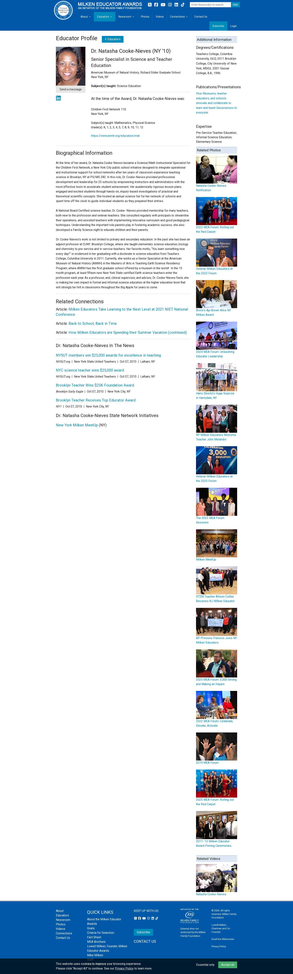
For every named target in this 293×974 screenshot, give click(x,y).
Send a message (71, 89)
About (84, 16)
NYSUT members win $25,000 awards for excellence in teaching (108, 355)
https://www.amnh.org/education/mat (115, 136)
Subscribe (218, 26)
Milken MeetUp (206, 559)
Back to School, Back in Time (93, 323)
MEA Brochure (96, 942)
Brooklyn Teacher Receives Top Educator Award (95, 400)
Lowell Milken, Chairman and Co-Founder (221, 928)
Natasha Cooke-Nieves (211, 894)
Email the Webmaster (223, 939)
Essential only (205, 965)
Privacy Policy (219, 946)
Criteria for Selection (100, 933)
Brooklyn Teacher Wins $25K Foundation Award (95, 385)
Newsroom (124, 16)
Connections (177, 16)
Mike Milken (95, 955)
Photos (145, 16)
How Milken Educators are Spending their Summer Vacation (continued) (128, 332)
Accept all (227, 965)
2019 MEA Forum (207, 762)
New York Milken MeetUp (77, 425)
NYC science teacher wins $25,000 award (90, 370)
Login (233, 26)
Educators (103, 16)
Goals (91, 928)
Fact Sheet (94, 937)
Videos (160, 16)
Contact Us (200, 16)
